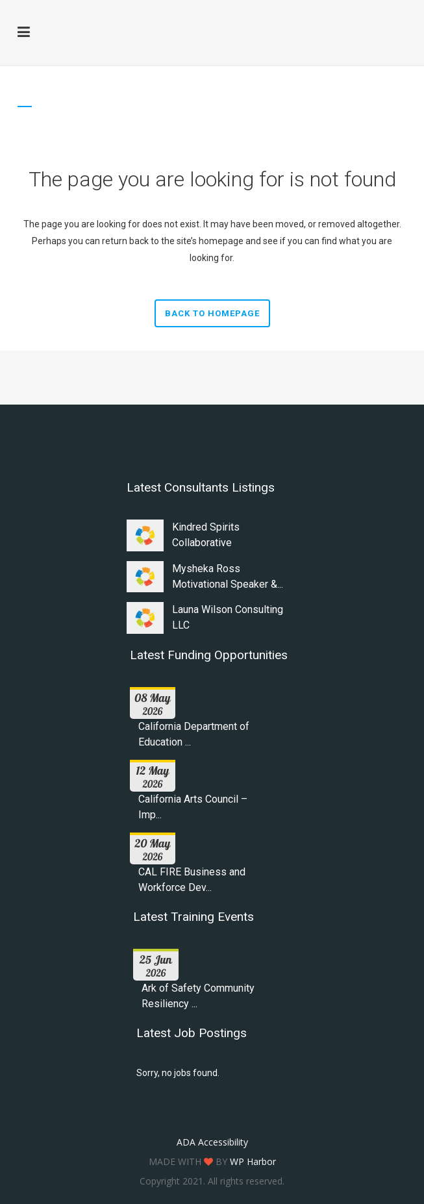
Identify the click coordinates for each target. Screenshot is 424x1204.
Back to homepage (212, 313)
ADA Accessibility (212, 1142)
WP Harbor (253, 1161)
